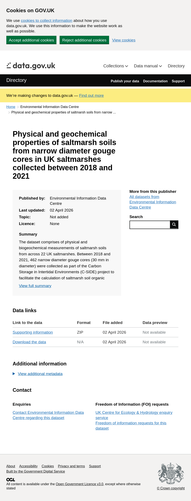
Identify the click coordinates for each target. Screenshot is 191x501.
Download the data (29, 342)
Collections (114, 66)
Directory (176, 66)
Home (10, 107)
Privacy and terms (71, 466)
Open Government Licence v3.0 (79, 484)
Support (178, 81)
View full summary (35, 286)
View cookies (124, 40)
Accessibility (28, 466)
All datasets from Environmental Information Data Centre (153, 202)
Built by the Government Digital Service (35, 471)
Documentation (155, 81)
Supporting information (33, 332)
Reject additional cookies (84, 40)
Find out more (91, 95)
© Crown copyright (171, 488)
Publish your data (125, 81)
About (10, 466)
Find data (174, 224)
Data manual (146, 66)
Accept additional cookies (31, 40)
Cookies (48, 466)
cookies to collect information (46, 20)
